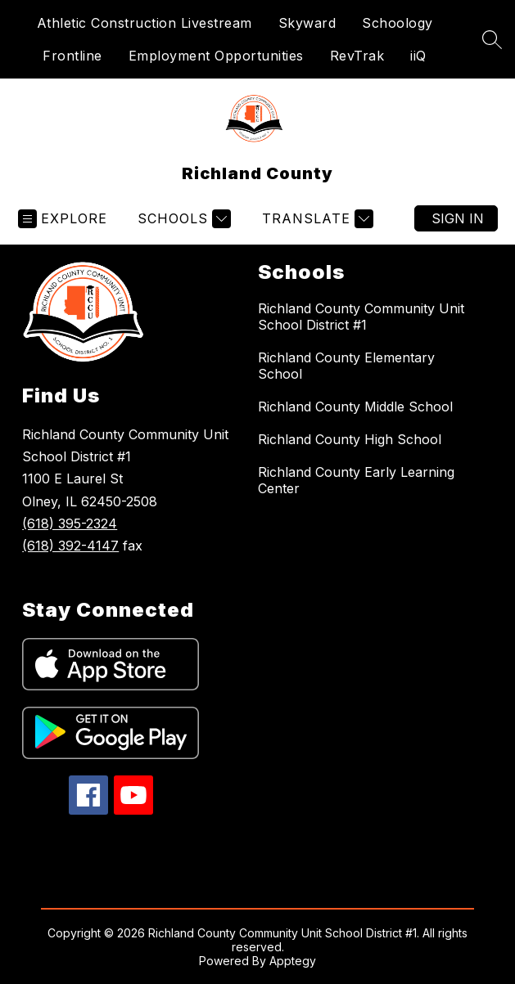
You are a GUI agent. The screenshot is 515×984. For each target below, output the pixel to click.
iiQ (418, 55)
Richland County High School (349, 439)
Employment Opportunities (216, 55)
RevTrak (357, 55)
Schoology (397, 23)
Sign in (457, 218)
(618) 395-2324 (69, 523)
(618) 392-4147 (70, 545)
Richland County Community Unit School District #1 (361, 316)
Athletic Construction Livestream (144, 23)
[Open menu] (62, 219)
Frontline (72, 55)
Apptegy (292, 961)
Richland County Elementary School (346, 365)
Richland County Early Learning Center (356, 480)
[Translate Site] (315, 219)
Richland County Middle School (355, 406)
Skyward (307, 23)
